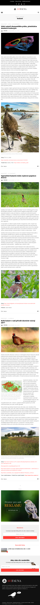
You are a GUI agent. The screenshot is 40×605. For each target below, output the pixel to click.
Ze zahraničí (16, 24)
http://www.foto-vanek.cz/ (31, 475)
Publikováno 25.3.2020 (13, 30)
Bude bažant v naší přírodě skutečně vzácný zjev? (18, 321)
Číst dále (4, 166)
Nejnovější (4, 24)
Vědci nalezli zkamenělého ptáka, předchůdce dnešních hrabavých (19, 27)
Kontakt (32, 602)
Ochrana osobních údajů (25, 602)
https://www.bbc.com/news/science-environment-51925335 (14, 160)
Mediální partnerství (26, 1)
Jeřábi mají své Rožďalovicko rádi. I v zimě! (19, 548)
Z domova (11, 318)
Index (17, 16)
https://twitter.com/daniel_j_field (21, 162)
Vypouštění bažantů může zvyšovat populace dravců (18, 177)
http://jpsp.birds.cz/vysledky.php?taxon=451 (10, 466)
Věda (9, 24)
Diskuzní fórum (18, 1)
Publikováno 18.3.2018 (13, 325)
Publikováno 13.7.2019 (13, 180)
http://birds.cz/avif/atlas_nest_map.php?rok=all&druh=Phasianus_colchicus (17, 472)
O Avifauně (12, 1)
